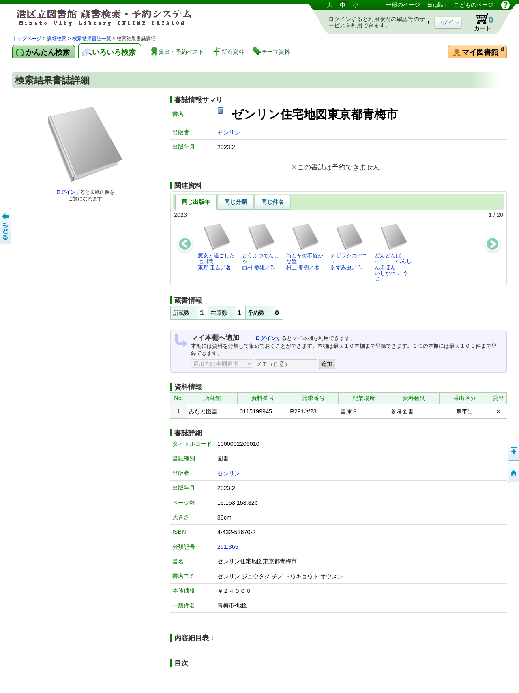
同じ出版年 (196, 202)
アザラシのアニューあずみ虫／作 (348, 246)
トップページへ (513, 473)
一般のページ (403, 5)
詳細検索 (56, 38)
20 (500, 215)
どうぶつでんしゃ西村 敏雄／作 (260, 246)
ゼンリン (228, 132)
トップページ (26, 38)
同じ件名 (272, 202)
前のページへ (6, 226)
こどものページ (473, 5)
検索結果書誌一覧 (91, 38)
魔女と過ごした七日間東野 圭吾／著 (216, 246)
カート (479, 22)
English (436, 5)
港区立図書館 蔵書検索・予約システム (97, 17)
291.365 (227, 546)
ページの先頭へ (513, 451)
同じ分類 (235, 202)
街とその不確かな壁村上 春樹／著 (304, 246)
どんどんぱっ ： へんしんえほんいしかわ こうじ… (393, 252)
